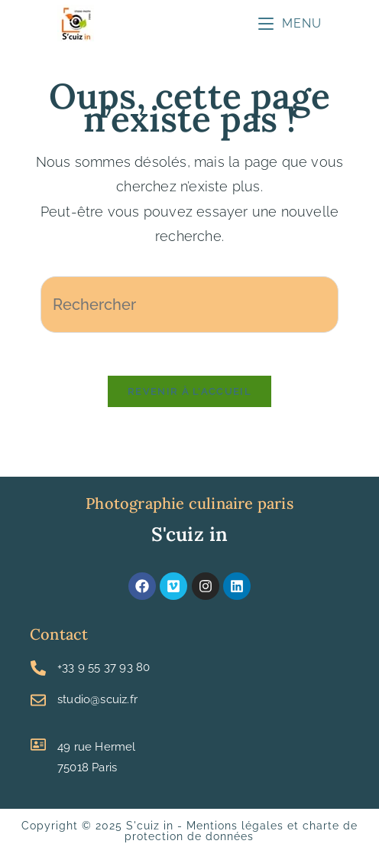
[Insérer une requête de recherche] (189, 304)
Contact (59, 637)
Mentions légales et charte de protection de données (241, 834)
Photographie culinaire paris (189, 506)
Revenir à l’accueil (189, 395)
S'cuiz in (189, 538)
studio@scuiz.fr (97, 703)
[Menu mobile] (290, 23)
